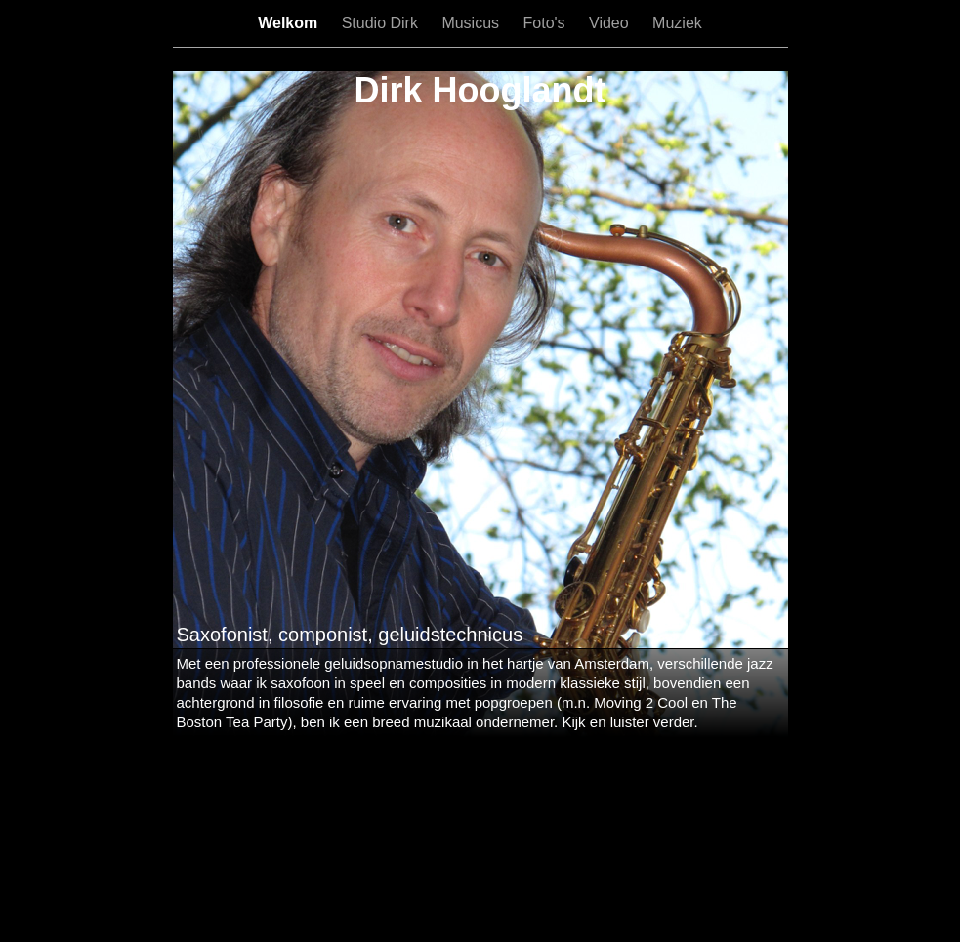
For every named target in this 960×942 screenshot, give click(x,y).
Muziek (677, 23)
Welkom (290, 23)
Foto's (546, 23)
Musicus (472, 23)
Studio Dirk (382, 23)
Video (611, 23)
